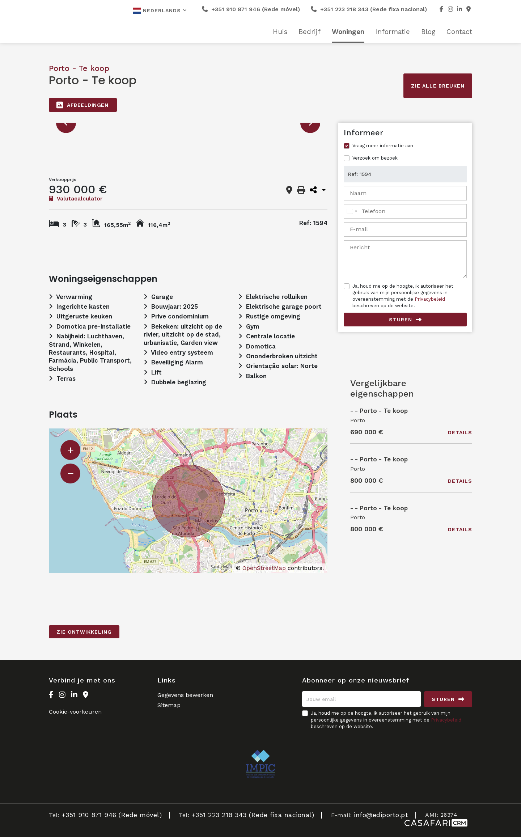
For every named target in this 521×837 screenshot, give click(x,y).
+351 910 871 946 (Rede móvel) (251, 9)
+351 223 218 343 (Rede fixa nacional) (369, 9)
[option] (75, 150)
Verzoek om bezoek (375, 158)
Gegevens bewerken (185, 695)
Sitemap (169, 705)
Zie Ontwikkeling (84, 632)
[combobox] (351, 211)
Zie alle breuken (438, 86)
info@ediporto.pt (381, 815)
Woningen (348, 32)
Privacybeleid (430, 299)
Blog (428, 32)
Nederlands (160, 11)
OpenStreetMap (264, 568)
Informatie (392, 32)
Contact (459, 32)
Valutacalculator (75, 198)
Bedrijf (309, 32)
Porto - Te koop (79, 68)
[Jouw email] (361, 699)
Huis (280, 32)
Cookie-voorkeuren (75, 711)
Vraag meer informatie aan (382, 145)
